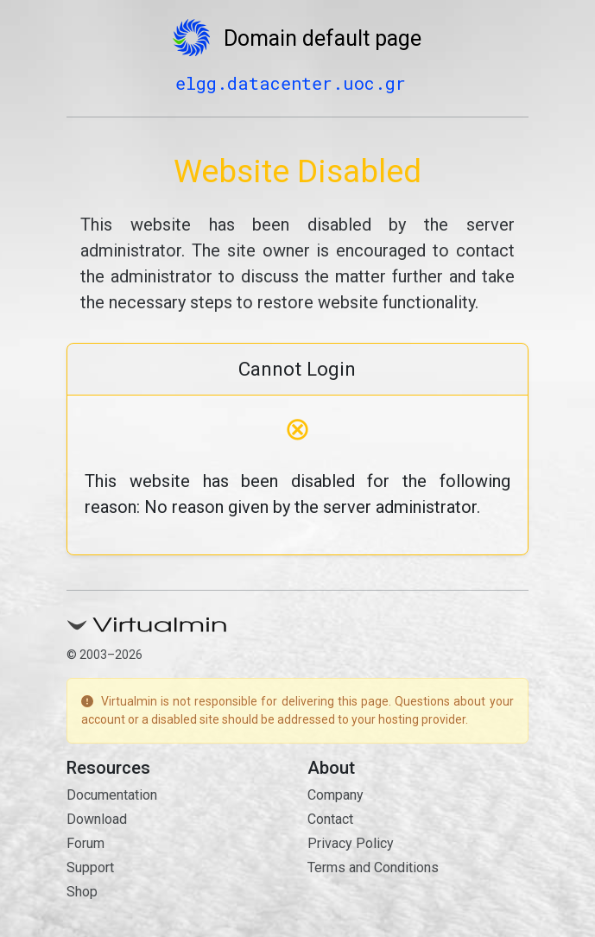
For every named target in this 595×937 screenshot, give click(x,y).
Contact (330, 819)
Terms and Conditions (373, 867)
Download (96, 819)
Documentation (111, 795)
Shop (82, 891)
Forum (85, 843)
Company (335, 795)
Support (90, 867)
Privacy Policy (350, 843)
